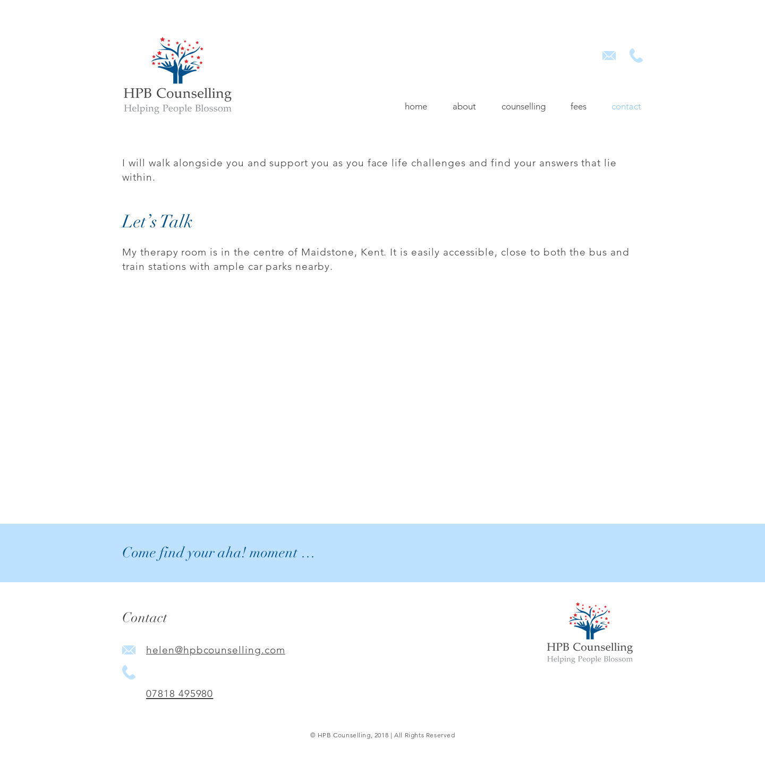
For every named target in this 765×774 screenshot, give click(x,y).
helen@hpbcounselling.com (215, 650)
